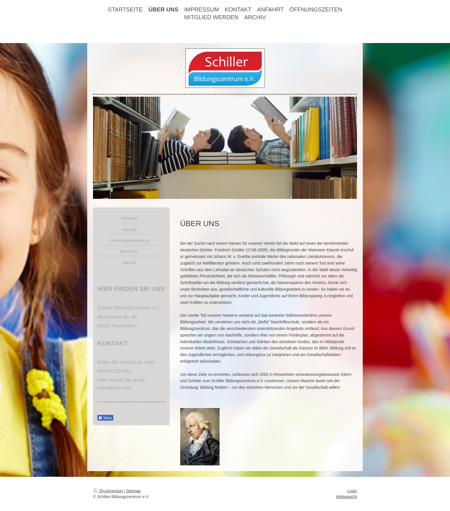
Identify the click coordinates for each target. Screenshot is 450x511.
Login (352, 491)
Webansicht (346, 496)
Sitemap (133, 491)
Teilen (105, 418)
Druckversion (108, 491)
